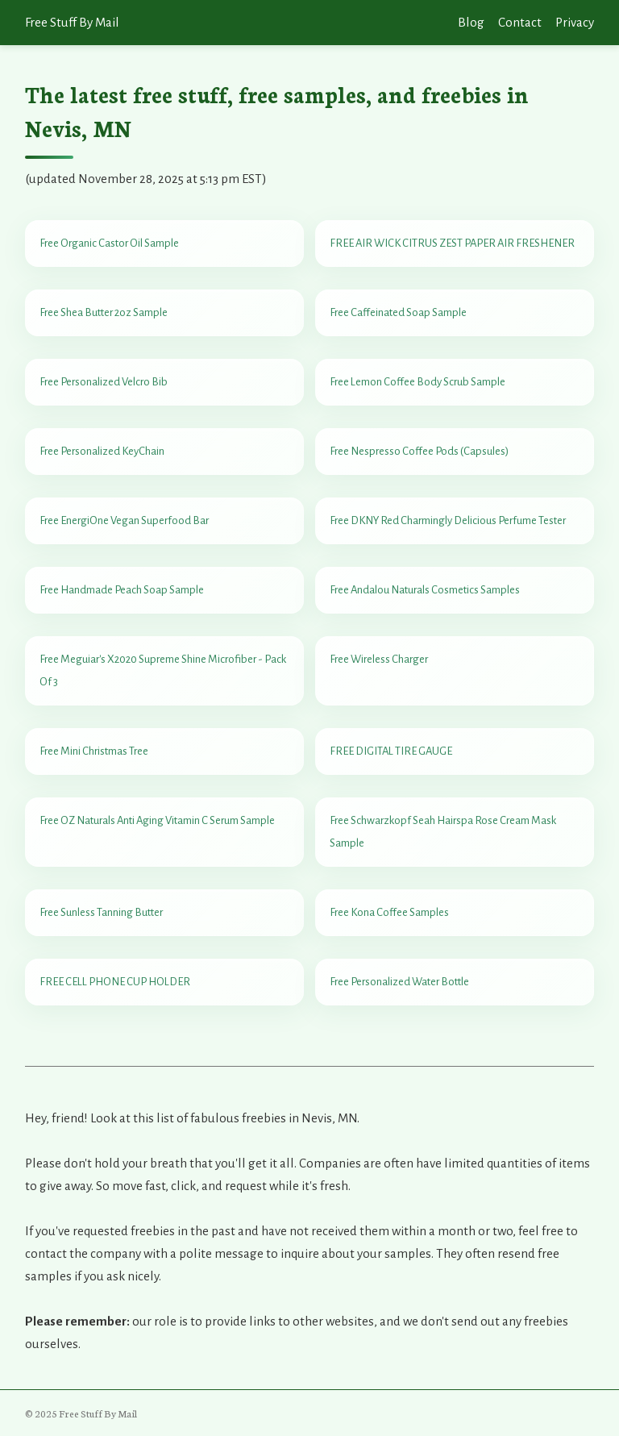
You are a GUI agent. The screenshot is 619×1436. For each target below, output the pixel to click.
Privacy (574, 22)
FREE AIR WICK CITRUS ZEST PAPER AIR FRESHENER (452, 243)
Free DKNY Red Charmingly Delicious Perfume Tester (448, 520)
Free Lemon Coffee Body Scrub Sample (417, 382)
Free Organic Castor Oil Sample (109, 243)
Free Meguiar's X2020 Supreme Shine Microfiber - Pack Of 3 (162, 670)
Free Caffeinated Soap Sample (398, 312)
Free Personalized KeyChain (101, 451)
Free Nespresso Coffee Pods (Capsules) (419, 451)
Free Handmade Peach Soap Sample (121, 590)
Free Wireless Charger (379, 659)
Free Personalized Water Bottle (399, 982)
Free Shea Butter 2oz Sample (103, 312)
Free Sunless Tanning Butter (101, 912)
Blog (471, 22)
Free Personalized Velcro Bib (103, 382)
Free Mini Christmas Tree (93, 751)
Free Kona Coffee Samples (389, 912)
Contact (520, 22)
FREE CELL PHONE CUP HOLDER (114, 982)
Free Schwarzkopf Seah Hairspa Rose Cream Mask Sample (443, 831)
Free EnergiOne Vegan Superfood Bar (124, 520)
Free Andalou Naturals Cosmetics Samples (425, 590)
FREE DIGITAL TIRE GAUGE (391, 751)
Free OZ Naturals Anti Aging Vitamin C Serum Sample (157, 820)
